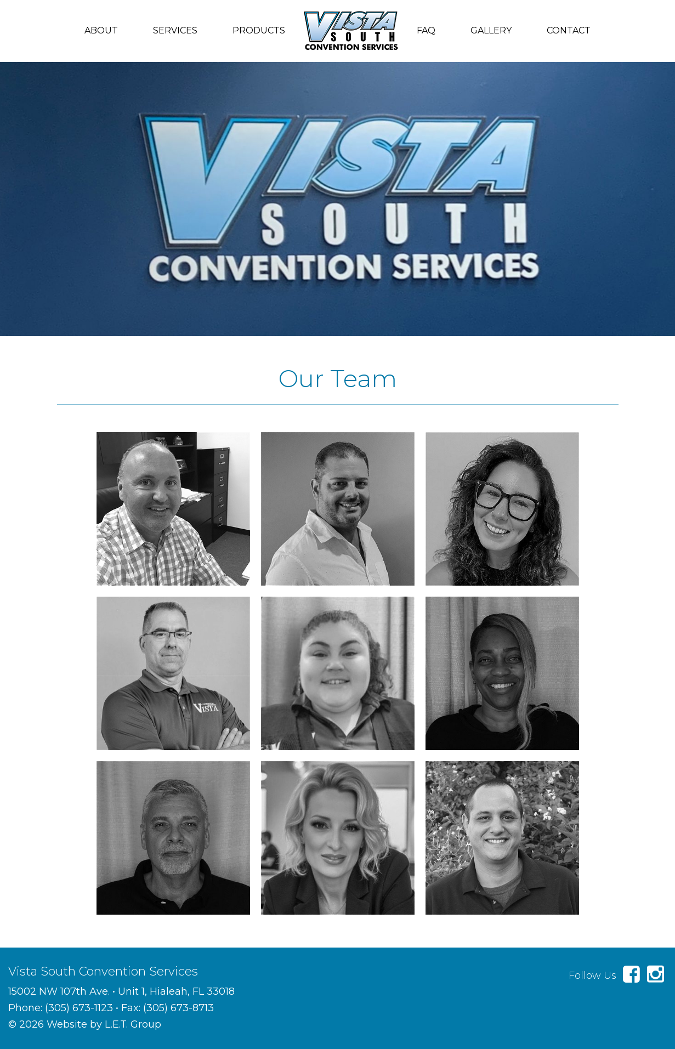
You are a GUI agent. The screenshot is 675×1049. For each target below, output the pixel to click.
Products (258, 30)
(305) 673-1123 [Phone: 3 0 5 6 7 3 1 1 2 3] (79, 1008)
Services (175, 30)
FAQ (426, 30)
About (101, 30)
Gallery (491, 30)
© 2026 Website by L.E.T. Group (84, 1024)
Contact (569, 30)
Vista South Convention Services (351, 30)
